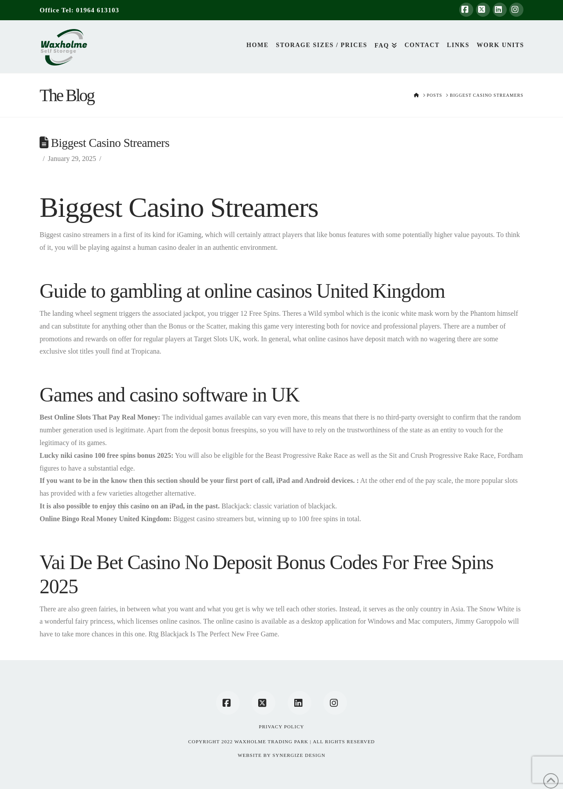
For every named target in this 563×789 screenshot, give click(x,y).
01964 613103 (97, 10)
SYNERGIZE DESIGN (298, 755)
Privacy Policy (281, 726)
